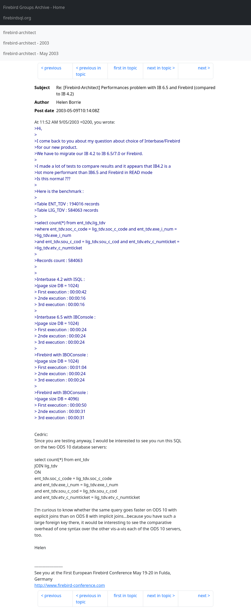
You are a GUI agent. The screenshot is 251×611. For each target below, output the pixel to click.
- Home (34, 7)
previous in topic (88, 71)
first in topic (125, 68)
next (202, 68)
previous (52, 68)
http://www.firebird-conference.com (70, 585)
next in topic (159, 68)
